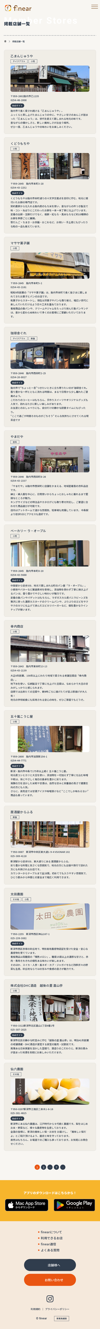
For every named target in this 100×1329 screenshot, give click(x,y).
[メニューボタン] (93, 6)
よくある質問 (50, 1250)
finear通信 (48, 1244)
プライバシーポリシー (57, 1309)
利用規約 (35, 1309)
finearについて (51, 1232)
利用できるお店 (52, 1238)
